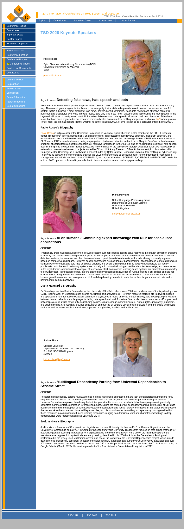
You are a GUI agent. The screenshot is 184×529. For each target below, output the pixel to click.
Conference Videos (18, 63)
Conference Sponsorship (19, 68)
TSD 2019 (73, 515)
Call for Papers (14, 39)
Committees (13, 30)
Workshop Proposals (17, 43)
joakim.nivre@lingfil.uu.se (56, 359)
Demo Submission (16, 97)
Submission (13, 92)
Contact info (13, 72)
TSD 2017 (111, 515)
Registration (13, 84)
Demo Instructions (16, 106)
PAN (158, 119)
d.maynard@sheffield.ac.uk (126, 213)
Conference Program (17, 59)
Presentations (14, 88)
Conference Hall (15, 79)
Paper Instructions (16, 101)
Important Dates (15, 34)
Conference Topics (16, 26)
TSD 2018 (92, 515)
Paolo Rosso (47, 133)
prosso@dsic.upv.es (53, 75)
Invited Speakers (15, 50)
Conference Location (17, 55)
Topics (42, 20)
